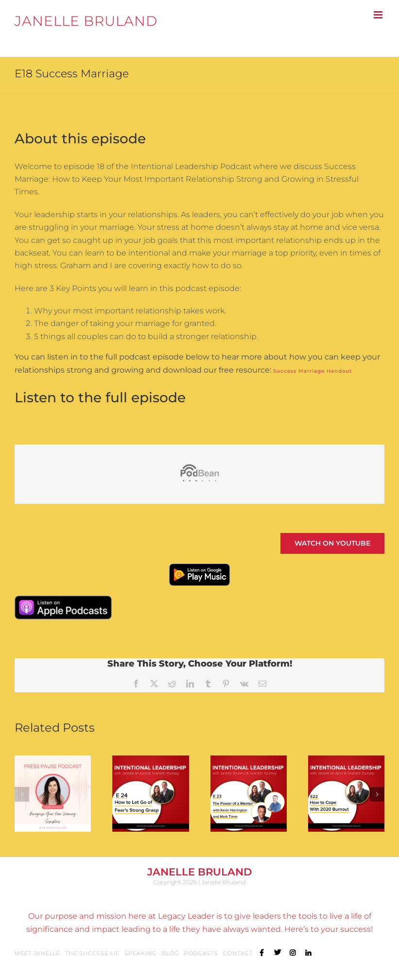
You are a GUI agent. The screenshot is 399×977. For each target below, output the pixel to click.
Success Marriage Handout (312, 371)
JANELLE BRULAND (86, 21)
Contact (238, 953)
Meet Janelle (37, 953)
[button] (22, 794)
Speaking (140, 953)
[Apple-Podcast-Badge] (63, 600)
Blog (170, 953)
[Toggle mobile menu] (379, 15)
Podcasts (201, 953)
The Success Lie (92, 953)
